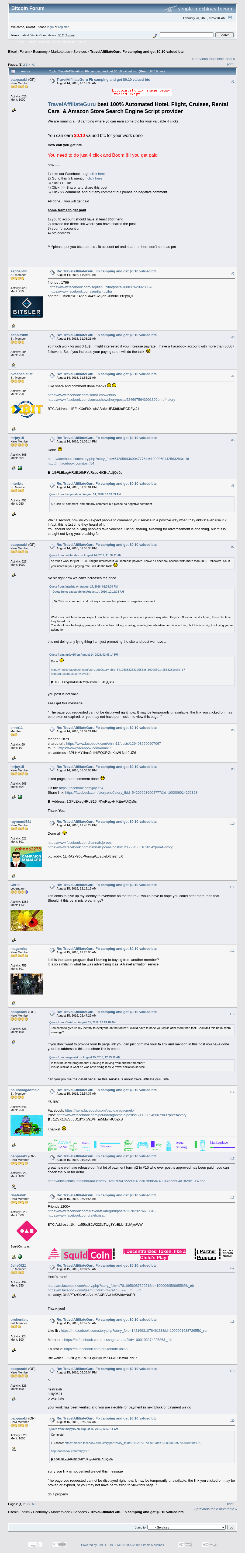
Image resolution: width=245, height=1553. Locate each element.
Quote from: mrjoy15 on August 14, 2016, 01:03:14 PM (83, 654)
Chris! (16, 885)
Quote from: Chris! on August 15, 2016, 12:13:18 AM (82, 1022)
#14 (232, 1092)
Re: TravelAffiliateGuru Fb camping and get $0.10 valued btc (107, 271)
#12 (232, 951)
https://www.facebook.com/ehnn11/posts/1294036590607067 (113, 744)
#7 (232, 547)
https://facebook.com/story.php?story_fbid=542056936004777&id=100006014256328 (131, 792)
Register (69, 41)
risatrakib (18, 1195)
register (63, 27)
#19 (232, 1371)
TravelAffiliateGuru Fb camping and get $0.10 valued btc (137, 52)
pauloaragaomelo (25, 1090)
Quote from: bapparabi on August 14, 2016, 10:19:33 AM (85, 494)
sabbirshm (19, 335)
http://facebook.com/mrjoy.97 (70, 1451)
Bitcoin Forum (19, 52)
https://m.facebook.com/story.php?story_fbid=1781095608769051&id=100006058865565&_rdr (121, 1286)
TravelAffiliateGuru (72, 104)
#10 (232, 823)
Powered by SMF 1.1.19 (97, 1545)
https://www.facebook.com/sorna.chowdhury (82, 395)
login (50, 27)
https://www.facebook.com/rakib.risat (76, 1215)
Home (20, 41)
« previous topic (204, 59)
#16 (232, 1197)
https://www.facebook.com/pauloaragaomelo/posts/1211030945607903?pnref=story (122, 1115)
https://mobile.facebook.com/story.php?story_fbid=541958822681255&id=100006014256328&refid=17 (118, 669)
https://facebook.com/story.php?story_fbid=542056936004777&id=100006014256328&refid (118, 459)
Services (80, 52)
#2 (232, 273)
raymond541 (21, 822)
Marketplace (60, 52)
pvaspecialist (22, 374)
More (82, 41)
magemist (19, 949)
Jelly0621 (18, 1265)
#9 (232, 769)
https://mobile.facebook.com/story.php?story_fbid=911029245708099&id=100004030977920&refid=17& (133, 1443)
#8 (232, 730)
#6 (232, 485)
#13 (232, 1014)
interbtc (17, 484)
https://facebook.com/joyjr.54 (81, 788)
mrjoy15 (17, 438)
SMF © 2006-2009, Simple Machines (139, 1545)
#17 (232, 1267)
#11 (232, 887)
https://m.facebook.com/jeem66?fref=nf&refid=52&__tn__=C (94, 1290)
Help (32, 41)
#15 (232, 1158)
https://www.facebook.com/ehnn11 (85, 748)
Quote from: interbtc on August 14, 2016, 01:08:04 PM (83, 586)
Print (230, 64)
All (33, 64)
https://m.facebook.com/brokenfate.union (95, 1349)
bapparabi (19, 80)
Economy (40, 52)
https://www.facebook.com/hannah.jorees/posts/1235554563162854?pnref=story (110, 847)
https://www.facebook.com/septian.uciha (81, 291)
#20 (232, 1420)
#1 (232, 81)
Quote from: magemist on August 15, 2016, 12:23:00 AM (84, 1057)
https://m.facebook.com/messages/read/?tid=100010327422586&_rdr (118, 1340)
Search (44, 41)
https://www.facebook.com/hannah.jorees (80, 843)
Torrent (70, 35)
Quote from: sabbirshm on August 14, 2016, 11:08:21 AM (85, 555)
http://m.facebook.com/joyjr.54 (71, 463)
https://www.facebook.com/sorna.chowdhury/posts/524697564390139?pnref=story (111, 400)
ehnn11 (17, 728)
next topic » (226, 59)
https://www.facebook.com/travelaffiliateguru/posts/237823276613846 (102, 1211)
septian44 (19, 271)
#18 (232, 1321)
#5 (232, 440)
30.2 (61, 35)
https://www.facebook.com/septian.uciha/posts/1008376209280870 (101, 287)
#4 (232, 376)
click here (97, 174)
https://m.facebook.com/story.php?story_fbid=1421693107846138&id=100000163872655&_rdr (134, 1331)
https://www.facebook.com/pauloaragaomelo (99, 1110)
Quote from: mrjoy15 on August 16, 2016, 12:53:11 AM (83, 1429)
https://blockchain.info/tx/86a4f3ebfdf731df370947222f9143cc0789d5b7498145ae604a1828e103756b (127, 1181)
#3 (232, 337)
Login (56, 41)
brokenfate (19, 1319)
